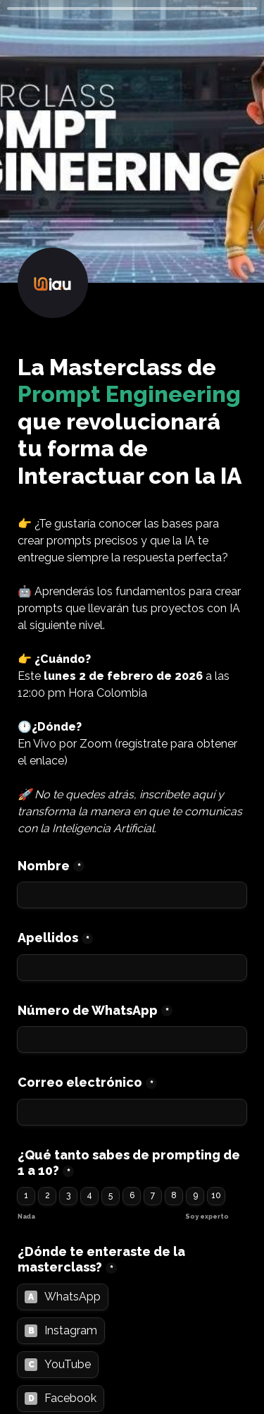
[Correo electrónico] (132, 1112)
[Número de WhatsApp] (132, 1039)
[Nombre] (132, 895)
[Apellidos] (132, 967)
